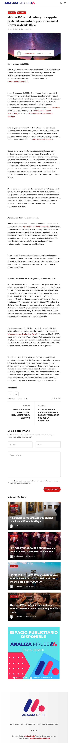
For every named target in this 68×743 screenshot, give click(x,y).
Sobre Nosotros (28, 724)
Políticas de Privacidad (47, 724)
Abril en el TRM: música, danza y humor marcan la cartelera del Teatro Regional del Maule (34, 608)
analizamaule (29, 53)
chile (19, 398)
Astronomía (11, 398)
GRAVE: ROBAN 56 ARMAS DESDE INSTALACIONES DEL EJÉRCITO (20, 413)
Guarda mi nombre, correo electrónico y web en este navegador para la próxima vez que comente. (34, 482)
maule (26, 398)
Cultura (12, 12)
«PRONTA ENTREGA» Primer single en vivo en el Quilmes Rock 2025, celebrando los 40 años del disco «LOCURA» (34, 578)
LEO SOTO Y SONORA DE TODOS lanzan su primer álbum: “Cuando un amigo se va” (33, 550)
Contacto (14, 724)
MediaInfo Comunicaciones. (39, 738)
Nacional (21, 12)
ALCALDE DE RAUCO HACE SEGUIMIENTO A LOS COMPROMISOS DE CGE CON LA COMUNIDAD (48, 415)
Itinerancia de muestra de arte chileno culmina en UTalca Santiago (31, 520)
